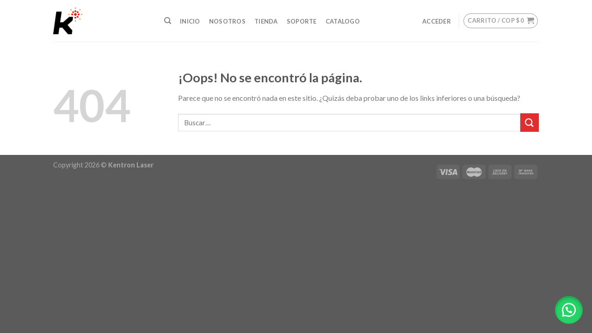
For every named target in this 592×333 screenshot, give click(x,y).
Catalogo (343, 21)
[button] (569, 310)
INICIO (190, 21)
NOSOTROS (227, 21)
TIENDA (266, 21)
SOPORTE (302, 21)
